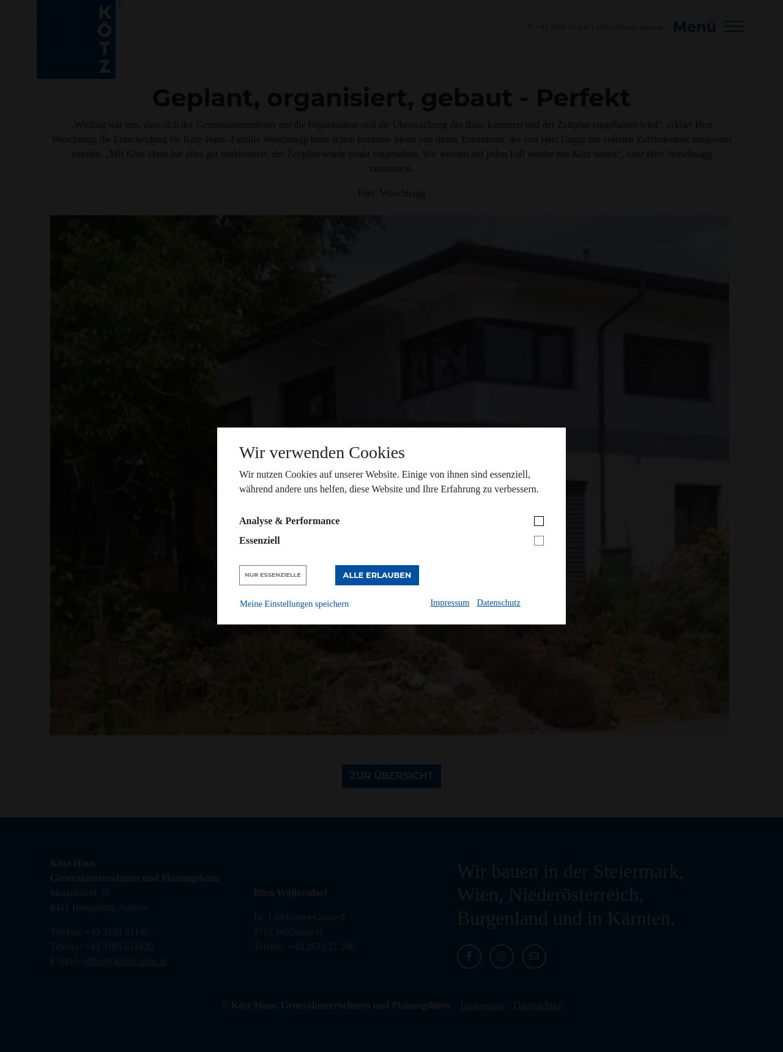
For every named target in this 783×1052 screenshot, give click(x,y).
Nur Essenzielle (273, 574)
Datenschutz (498, 602)
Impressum (450, 602)
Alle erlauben (377, 575)
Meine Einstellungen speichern (294, 603)
